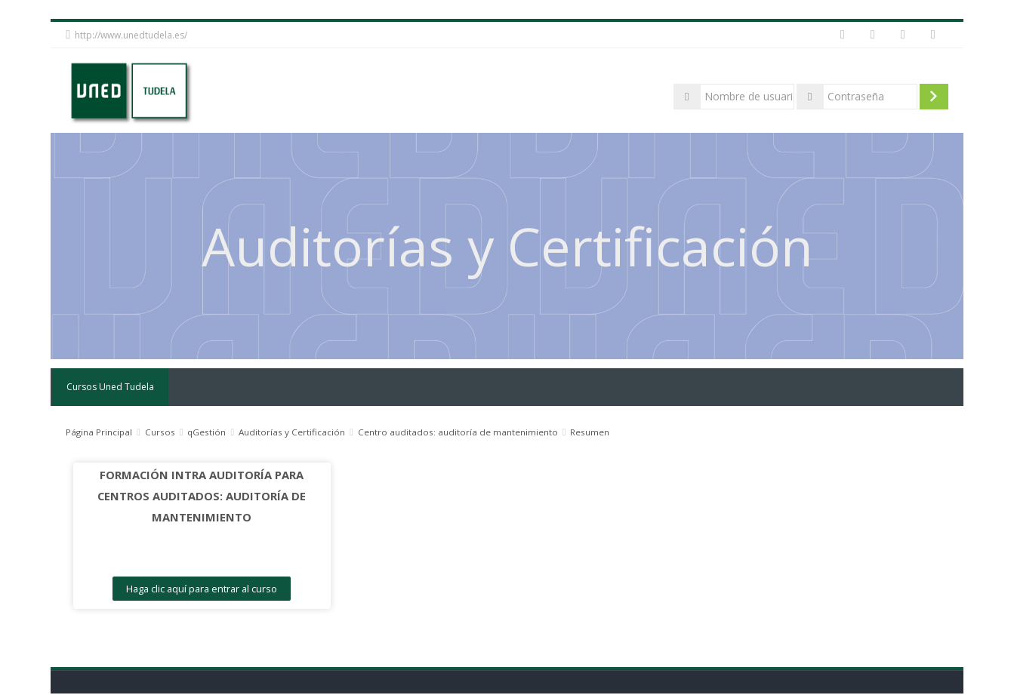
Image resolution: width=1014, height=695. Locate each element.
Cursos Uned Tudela (109, 386)
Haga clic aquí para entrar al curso (197, 588)
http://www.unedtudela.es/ (131, 35)
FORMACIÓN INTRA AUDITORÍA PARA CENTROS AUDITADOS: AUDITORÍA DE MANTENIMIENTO (197, 495)
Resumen (589, 432)
